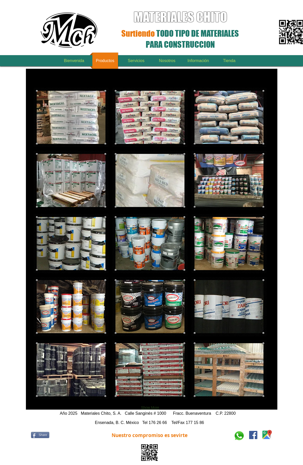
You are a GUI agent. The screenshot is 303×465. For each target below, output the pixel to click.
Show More (150, 407)
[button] (71, 117)
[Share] (40, 435)
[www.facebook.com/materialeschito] (253, 435)
